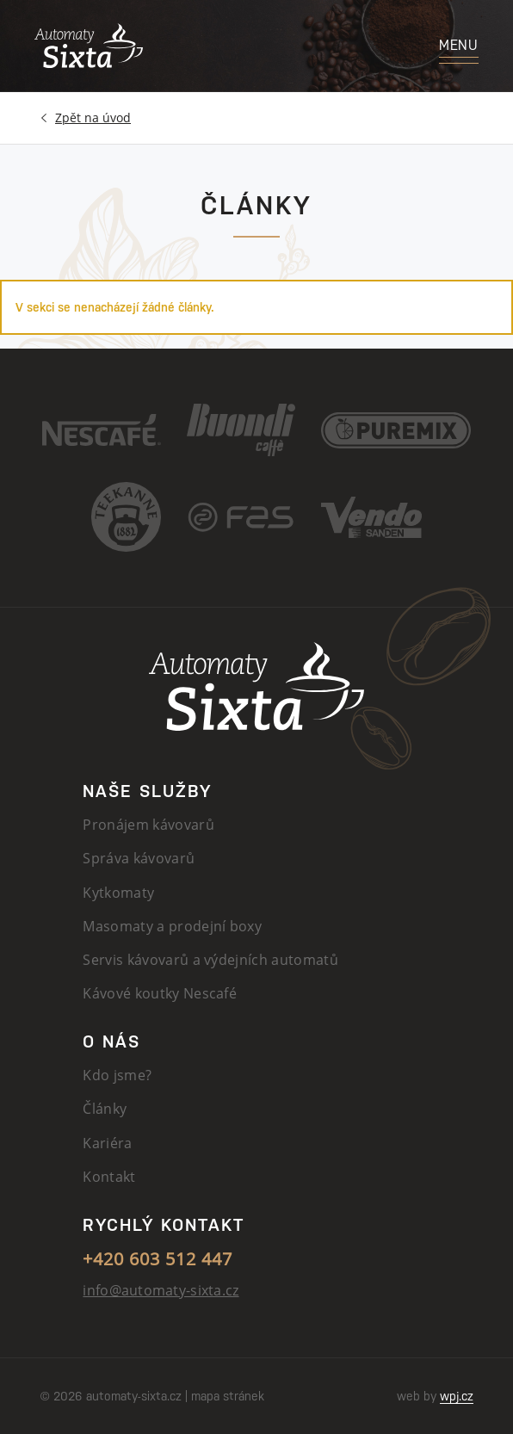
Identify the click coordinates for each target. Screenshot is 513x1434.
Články (105, 1108)
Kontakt (109, 1176)
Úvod (93, 118)
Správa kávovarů (139, 858)
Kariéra (107, 1143)
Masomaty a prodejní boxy (172, 926)
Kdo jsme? (117, 1075)
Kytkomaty (118, 892)
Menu (459, 45)
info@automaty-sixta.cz (160, 1290)
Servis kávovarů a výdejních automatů (210, 959)
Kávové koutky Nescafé (160, 993)
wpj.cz (456, 1396)
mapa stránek (227, 1396)
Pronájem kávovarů (148, 824)
